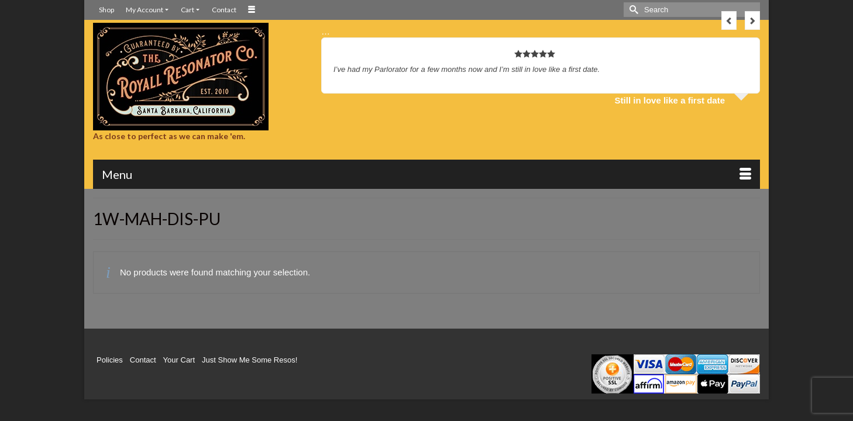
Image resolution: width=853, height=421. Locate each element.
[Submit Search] (632, 9)
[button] (701, 176)
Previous (729, 20)
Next (752, 20)
